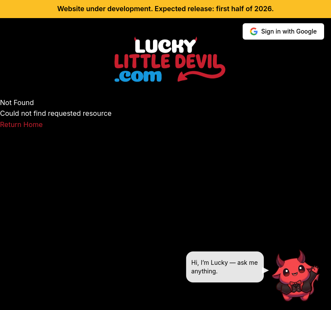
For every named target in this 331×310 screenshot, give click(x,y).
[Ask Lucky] (296, 275)
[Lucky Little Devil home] (165, 59)
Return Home (21, 124)
